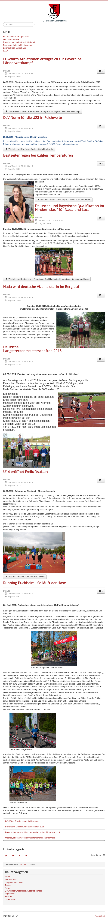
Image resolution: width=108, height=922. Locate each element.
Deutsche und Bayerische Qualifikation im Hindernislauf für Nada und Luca (69, 207)
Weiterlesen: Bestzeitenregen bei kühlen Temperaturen (63, 199)
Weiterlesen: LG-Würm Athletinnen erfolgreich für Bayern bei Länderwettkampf (42, 111)
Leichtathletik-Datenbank (14, 48)
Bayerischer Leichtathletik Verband (19, 42)
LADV (6, 51)
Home (7, 876)
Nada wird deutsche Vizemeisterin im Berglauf (41, 286)
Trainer (8, 885)
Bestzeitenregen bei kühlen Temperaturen (38, 155)
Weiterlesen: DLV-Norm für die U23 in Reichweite (29, 149)
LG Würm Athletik (11, 39)
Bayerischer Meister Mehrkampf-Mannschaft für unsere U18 (32, 832)
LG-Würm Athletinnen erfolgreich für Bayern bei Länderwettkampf (42, 61)
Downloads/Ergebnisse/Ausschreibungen (23, 891)
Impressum (10, 893)
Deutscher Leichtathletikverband (18, 45)
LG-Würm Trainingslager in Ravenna (22, 821)
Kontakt (8, 896)
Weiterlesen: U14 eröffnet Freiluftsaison (25, 576)
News (7, 888)
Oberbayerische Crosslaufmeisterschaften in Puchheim (30, 838)
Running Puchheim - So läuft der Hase (34, 582)
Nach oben (100, 916)
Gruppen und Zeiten (14, 882)
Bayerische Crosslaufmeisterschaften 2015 (24, 827)
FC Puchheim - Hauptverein (15, 36)
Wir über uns (11, 879)
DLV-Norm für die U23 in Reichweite (32, 117)
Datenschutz (10, 899)
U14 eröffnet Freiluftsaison (25, 471)
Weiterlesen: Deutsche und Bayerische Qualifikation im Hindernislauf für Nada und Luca (47, 279)
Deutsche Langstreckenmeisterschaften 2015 (32, 348)
